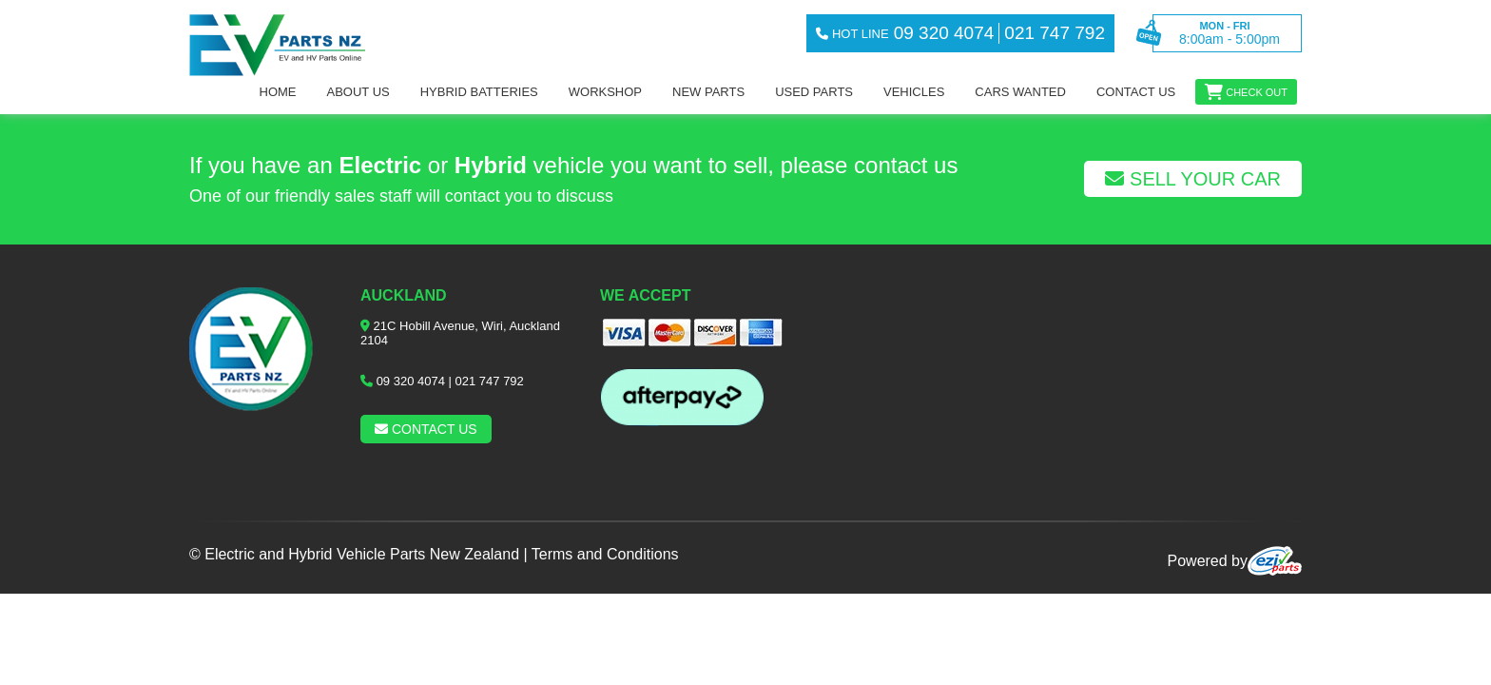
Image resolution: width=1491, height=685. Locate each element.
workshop (605, 92)
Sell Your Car (1193, 178)
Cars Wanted (1020, 92)
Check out (1257, 92)
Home (278, 92)
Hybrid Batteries (479, 92)
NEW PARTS (708, 92)
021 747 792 (489, 381)
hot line (852, 34)
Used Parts (814, 92)
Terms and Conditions (605, 554)
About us (358, 92)
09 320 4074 (411, 381)
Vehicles (913, 92)
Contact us (1135, 92)
